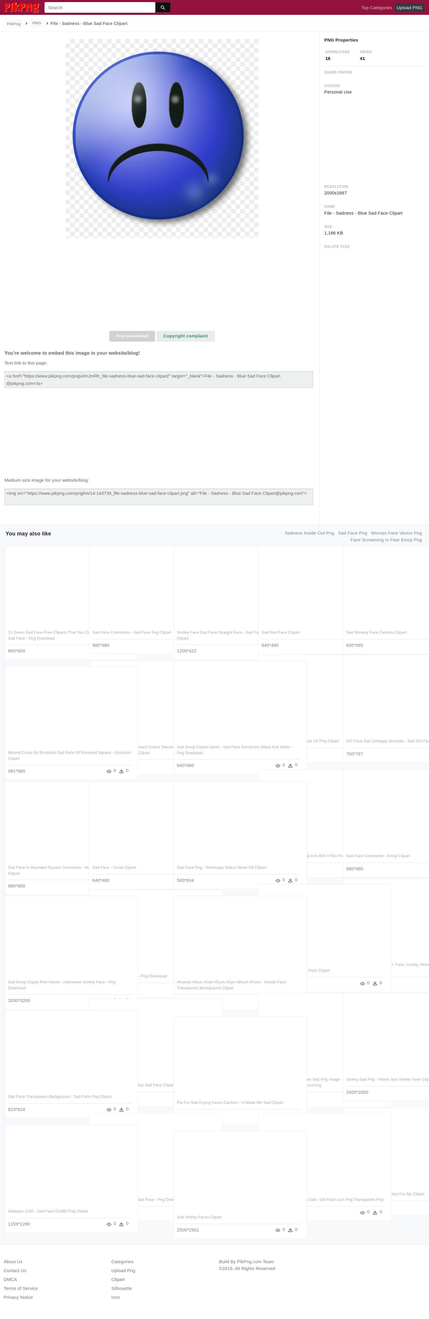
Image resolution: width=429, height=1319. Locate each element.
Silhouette (121, 1288)
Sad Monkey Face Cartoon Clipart (376, 630)
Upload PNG (409, 7)
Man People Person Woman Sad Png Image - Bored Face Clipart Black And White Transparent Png (295, 1083)
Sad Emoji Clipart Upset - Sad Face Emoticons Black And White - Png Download (208, 751)
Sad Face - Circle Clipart (114, 865)
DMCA (10, 1279)
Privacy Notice (18, 1297)
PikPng (14, 24)
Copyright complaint (185, 335)
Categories (122, 1261)
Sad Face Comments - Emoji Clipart (378, 853)
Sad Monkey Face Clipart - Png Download (129, 974)
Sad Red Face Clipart (281, 630)
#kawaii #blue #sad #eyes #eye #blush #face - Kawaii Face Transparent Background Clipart (212, 985)
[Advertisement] (162, 286)
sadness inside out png (309, 532)
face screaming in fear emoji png (386, 539)
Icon (115, 1297)
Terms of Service (21, 1288)
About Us (13, 1261)
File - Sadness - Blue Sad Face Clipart (296, 968)
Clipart (118, 1279)
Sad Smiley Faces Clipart (199, 1214)
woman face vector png (396, 532)
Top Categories (376, 7)
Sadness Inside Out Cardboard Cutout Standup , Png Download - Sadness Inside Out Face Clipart (129, 751)
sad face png (352, 532)
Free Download (132, 335)
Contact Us (15, 1270)
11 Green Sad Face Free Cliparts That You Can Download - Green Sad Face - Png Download (42, 636)
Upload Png (123, 1270)
